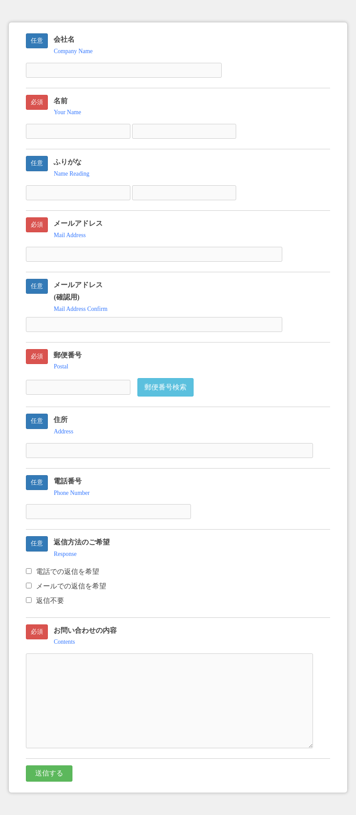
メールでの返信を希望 (66, 586)
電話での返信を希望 (62, 571)
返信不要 (45, 600)
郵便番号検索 (165, 387)
